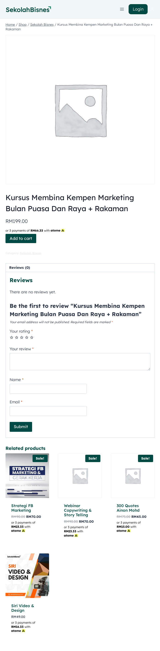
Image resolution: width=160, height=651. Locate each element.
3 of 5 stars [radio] (22, 337)
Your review (22, 348)
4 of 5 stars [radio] (27, 337)
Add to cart (21, 238)
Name (17, 379)
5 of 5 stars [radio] (32, 337)
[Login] (152, 9)
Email (16, 401)
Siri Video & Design (22, 608)
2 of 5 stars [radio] (17, 337)
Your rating (21, 331)
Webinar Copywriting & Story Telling (78, 510)
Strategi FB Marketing (22, 508)
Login (138, 9)
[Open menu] (122, 9)
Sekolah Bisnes (30, 253)
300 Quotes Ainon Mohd (128, 508)
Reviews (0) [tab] (19, 267)
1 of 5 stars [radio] (12, 337)
